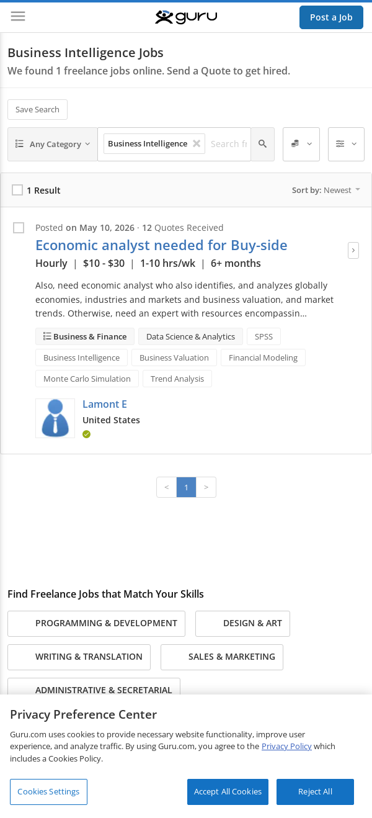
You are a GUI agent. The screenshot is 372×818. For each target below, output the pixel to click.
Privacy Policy (287, 746)
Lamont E (104, 404)
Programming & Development (96, 623)
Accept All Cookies (228, 791)
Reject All (315, 791)
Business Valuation (174, 357)
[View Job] (353, 250)
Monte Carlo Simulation (87, 378)
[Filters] (346, 144)
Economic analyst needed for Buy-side (161, 244)
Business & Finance (88, 336)
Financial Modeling (263, 357)
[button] (55, 418)
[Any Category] (52, 144)
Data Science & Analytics (190, 336)
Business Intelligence (81, 357)
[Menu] (18, 17)
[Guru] (186, 17)
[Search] (262, 144)
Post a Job (331, 17)
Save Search (38, 109)
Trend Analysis (177, 378)
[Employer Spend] (301, 144)
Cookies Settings (48, 791)
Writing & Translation (79, 657)
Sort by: (326, 190)
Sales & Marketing (222, 657)
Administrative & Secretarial (94, 690)
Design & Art (242, 623)
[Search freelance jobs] (232, 144)
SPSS (264, 336)
